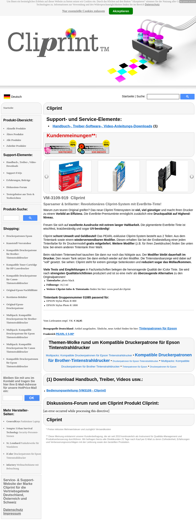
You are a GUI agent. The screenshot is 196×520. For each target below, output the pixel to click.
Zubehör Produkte (16, 145)
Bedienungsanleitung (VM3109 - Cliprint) (76, 390)
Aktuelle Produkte (16, 128)
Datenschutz (152, 4)
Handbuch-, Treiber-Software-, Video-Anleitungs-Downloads (102, 126)
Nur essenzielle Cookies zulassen (83, 11)
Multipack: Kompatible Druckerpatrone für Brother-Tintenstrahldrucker (21, 319)
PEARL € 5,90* (65, 333)
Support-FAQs (14, 173)
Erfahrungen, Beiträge (18, 180)
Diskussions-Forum (16, 187)
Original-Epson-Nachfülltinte (22, 290)
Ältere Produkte (15, 134)
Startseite (128, 96)
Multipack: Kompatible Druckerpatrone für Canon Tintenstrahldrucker (20, 348)
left (46, 177)
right (192, 177)
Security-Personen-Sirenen (22, 432)
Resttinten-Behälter (16, 297)
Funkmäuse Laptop (23, 421)
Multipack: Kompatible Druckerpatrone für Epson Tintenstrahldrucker (20, 333)
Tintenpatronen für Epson (158, 328)
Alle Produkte (13, 140)
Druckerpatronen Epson (19, 236)
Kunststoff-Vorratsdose (18, 243)
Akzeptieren (121, 11)
